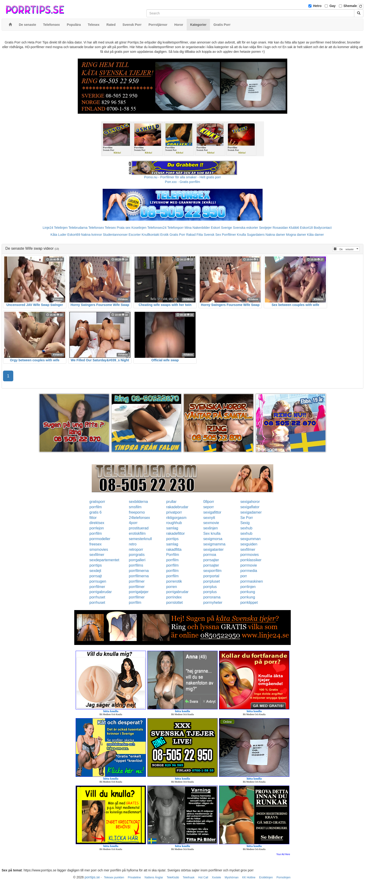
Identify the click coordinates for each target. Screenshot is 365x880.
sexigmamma (214, 544)
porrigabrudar (100, 592)
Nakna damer (275, 234)
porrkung (247, 592)
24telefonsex (139, 518)
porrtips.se (92, 877)
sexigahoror (250, 502)
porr (243, 576)
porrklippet (249, 602)
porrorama (211, 597)
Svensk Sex (212, 234)
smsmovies (98, 549)
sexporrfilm (212, 571)
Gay (332, 6)
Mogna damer (296, 234)
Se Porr (246, 518)
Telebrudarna (78, 227)
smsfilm (135, 507)
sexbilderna (138, 502)
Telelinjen (61, 227)
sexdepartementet (104, 560)
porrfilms (136, 565)
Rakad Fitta (194, 234)
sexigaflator (249, 507)
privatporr (174, 512)
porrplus (210, 587)
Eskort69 (73, 234)
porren (171, 587)
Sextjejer (265, 227)
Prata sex (123, 227)
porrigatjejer (139, 592)
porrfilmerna (139, 571)
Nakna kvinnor (91, 234)
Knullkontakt (150, 234)
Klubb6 (294, 227)
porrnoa (209, 555)
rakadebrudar (177, 507)
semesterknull (140, 539)
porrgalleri (137, 560)
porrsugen (97, 581)
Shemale (350, 6)
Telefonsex (96, 227)
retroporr (136, 549)
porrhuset (97, 597)
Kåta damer (315, 234)
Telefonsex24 (157, 227)
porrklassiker (250, 560)
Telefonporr (175, 227)
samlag (172, 528)
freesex (95, 544)
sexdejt (95, 571)
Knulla (241, 234)
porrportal (211, 576)
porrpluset (211, 581)
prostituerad (139, 528)
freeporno (137, 512)
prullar (171, 502)
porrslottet (174, 602)
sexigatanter (213, 549)
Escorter (134, 234)
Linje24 (48, 227)
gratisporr (97, 502)
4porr (133, 523)
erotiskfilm (137, 533)
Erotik (164, 234)
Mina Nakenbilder (197, 227)
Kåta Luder (59, 234)
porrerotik (174, 581)
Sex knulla (211, 533)
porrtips (172, 539)
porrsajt (95, 576)
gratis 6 (95, 512)
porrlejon (96, 528)
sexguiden (248, 544)
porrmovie (248, 565)
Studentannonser (115, 234)
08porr (208, 502)
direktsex (96, 523)
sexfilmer (247, 549)
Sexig (245, 523)
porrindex (174, 597)
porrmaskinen (251, 581)
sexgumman (250, 539)
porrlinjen (248, 587)
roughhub (174, 523)
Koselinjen (138, 227)
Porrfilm (172, 555)
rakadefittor (175, 533)
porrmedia (248, 571)
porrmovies (249, 555)
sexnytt (209, 518)
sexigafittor (212, 512)
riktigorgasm (176, 518)
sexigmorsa (212, 539)
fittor (93, 518)
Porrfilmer (229, 234)
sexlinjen (210, 528)
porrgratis (137, 555)
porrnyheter (212, 602)
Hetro (317, 6)
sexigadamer (251, 512)
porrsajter (211, 560)
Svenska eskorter (245, 227)
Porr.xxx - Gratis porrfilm (182, 182)
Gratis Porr (177, 234)
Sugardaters (255, 234)
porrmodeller (99, 539)
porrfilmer (137, 581)
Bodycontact (323, 227)
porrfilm (95, 507)
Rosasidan (280, 227)
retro (133, 544)
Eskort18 (306, 227)
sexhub (246, 528)
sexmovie (211, 523)
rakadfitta (174, 549)
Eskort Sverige (221, 227)
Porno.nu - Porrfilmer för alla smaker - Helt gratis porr (182, 177)
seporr (208, 507)
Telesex (110, 227)
